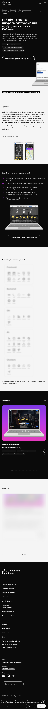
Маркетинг (6, 605)
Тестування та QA (8, 611)
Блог (3, 637)
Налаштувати (5, 706)
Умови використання (9, 644)
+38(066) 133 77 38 (8, 669)
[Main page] (8, 3)
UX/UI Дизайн (7, 601)
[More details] (22, 449)
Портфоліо (13, 10)
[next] (44, 470)
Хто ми (4, 624)
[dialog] (24, 704)
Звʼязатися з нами (13, 684)
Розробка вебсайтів (25, 10)
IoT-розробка (6, 597)
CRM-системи (7, 607)
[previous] (3, 470)
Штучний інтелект (8, 588)
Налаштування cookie (9, 648)
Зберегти (41, 706)
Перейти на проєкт (10, 136)
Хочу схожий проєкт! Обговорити (18, 58)
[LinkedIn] (3, 675)
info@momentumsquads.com (12, 662)
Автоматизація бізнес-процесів (13, 616)
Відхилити (31, 706)
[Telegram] (13, 675)
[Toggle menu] (45, 3)
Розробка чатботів (8, 592)
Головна (4, 10)
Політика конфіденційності (11, 641)
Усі (43, 400)
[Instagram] (8, 675)
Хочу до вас (6, 628)
